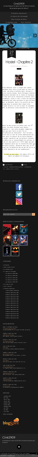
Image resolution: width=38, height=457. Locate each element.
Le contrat (5, 48)
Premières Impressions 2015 (11, 311)
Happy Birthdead (7, 379)
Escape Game (6, 386)
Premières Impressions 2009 (11, 298)
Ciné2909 (19, 3)
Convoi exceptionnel (8, 367)
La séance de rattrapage (19, 16)
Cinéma (7, 169)
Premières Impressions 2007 (11, 294)
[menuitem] (19, 13)
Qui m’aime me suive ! (8, 354)
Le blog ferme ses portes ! (9, 328)
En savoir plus (11, 455)
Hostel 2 (12, 169)
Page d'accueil (13, 48)
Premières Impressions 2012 (11, 305)
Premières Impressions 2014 (11, 309)
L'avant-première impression (12, 290)
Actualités (6, 265)
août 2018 (6, 408)
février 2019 (7, 399)
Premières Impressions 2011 (11, 303)
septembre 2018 (7, 406)
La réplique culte (11, 22)
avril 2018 (6, 411)
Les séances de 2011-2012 (11, 277)
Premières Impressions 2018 (11, 315)
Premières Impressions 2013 (11, 307)
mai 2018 (6, 409)
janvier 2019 (7, 401)
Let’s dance (6, 360)
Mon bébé (5, 347)
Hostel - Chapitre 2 (19, 61)
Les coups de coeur (8, 284)
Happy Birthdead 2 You (8, 373)
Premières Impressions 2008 (11, 296)
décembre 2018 (7, 403)
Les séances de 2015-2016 (11, 282)
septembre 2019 (7, 396)
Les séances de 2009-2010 (11, 275)
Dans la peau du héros (19, 19)
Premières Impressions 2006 (11, 292)
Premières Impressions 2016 (11, 313)
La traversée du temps (24, 48)
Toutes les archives (7, 414)
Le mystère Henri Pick (8, 341)
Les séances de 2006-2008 (11, 273)
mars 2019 (6, 397)
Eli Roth (17, 169)
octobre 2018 (7, 404)
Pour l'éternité (26, 22)
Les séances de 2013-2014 (11, 279)
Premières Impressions (19, 13)
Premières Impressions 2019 (11, 317)
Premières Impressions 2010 (11, 301)
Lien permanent (8, 164)
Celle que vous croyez (8, 335)
